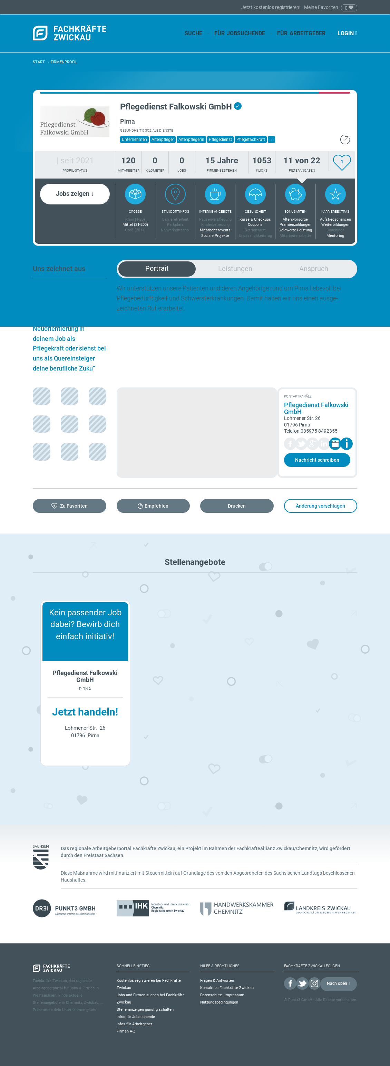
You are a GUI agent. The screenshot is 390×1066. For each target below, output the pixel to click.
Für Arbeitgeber (301, 33)
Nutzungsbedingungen (219, 1002)
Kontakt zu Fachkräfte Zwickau (227, 988)
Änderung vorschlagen (320, 506)
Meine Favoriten (321, 7)
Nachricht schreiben (317, 460)
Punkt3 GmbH (300, 1000)
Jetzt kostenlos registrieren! (271, 7)
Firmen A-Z (126, 1031)
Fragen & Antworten (217, 980)
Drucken (237, 506)
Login (347, 33)
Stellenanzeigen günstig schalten (145, 1009)
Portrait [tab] (157, 268)
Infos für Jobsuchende (136, 1017)
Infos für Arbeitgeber (134, 1024)
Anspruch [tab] (313, 269)
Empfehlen (156, 506)
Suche (193, 33)
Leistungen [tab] (235, 269)
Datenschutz (211, 995)
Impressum (234, 995)
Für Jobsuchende (239, 33)
